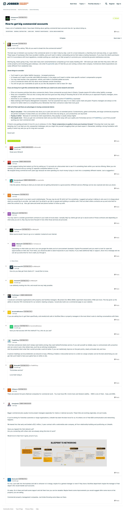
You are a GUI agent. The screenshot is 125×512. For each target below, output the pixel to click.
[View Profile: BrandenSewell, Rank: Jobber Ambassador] (11, 181)
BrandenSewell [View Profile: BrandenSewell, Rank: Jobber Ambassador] (18, 180)
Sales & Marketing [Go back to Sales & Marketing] (34, 9)
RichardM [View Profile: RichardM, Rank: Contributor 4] (14, 43)
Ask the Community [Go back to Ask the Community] (23, 9)
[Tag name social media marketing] (56, 31)
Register (112, 4)
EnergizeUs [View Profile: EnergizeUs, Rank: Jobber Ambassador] (15, 403)
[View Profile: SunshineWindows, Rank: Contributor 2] (9, 312)
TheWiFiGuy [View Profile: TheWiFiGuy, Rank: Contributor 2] (15, 340)
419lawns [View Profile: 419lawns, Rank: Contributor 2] (15, 389)
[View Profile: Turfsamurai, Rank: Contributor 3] (7, 18)
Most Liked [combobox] (118, 38)
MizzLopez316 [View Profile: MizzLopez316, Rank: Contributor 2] (18, 266)
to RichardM (37, 147)
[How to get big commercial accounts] (15, 45)
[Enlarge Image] (63, 452)
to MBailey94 (35, 229)
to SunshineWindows (35, 326)
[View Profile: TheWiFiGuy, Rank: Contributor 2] (9, 341)
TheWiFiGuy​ (69, 98)
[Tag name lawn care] (30, 31)
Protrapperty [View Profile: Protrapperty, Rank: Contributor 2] (15, 194)
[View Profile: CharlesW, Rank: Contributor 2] (11, 281)
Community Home (8, 509)
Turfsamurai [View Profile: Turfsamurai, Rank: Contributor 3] (14, 17)
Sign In (119, 4)
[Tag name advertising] (9, 31)
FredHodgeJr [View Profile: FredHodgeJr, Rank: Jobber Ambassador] (16, 295)
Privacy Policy (29, 509)
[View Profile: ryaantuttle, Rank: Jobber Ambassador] (11, 148)
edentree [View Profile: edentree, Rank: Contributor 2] (16, 326)
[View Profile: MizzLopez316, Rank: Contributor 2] (11, 267)
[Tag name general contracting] (20, 31)
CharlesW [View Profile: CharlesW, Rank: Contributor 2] (17, 280)
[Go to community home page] (15, 3)
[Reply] (117, 31)
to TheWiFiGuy (33, 365)
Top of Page (19, 509)
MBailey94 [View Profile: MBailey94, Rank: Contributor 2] (15, 213)
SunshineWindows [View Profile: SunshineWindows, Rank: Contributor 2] (17, 311)
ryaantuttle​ (50, 64)
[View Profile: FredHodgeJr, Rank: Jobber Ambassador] (9, 296)
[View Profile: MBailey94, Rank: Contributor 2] (9, 214)
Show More (14, 261)
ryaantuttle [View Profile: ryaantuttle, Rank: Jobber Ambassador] (17, 147)
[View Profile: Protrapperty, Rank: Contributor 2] (9, 195)
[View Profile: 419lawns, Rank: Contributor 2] (9, 390)
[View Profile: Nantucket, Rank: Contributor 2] (9, 480)
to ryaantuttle (40, 180)
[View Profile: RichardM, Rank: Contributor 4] (9, 44)
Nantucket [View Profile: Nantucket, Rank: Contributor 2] (15, 479)
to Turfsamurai (36, 244)
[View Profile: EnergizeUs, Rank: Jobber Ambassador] (9, 404)
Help (37, 509)
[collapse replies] (4, 43)
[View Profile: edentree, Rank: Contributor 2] (11, 327)
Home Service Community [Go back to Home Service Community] (9, 9)
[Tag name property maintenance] (42, 31)
